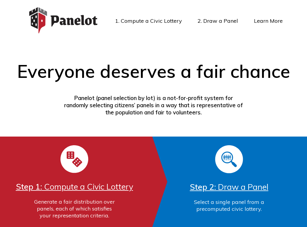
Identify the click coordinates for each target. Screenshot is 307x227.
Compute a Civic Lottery (74, 186)
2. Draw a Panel (218, 20)
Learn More (268, 20)
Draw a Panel (229, 187)
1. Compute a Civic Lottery (148, 20)
